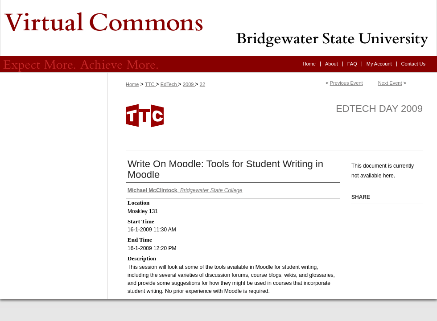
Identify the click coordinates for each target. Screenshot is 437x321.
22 (202, 84)
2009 (189, 84)
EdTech (169, 84)
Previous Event (346, 83)
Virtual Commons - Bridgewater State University (218, 28)
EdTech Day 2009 (379, 108)
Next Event (390, 83)
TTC (150, 84)
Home (132, 84)
